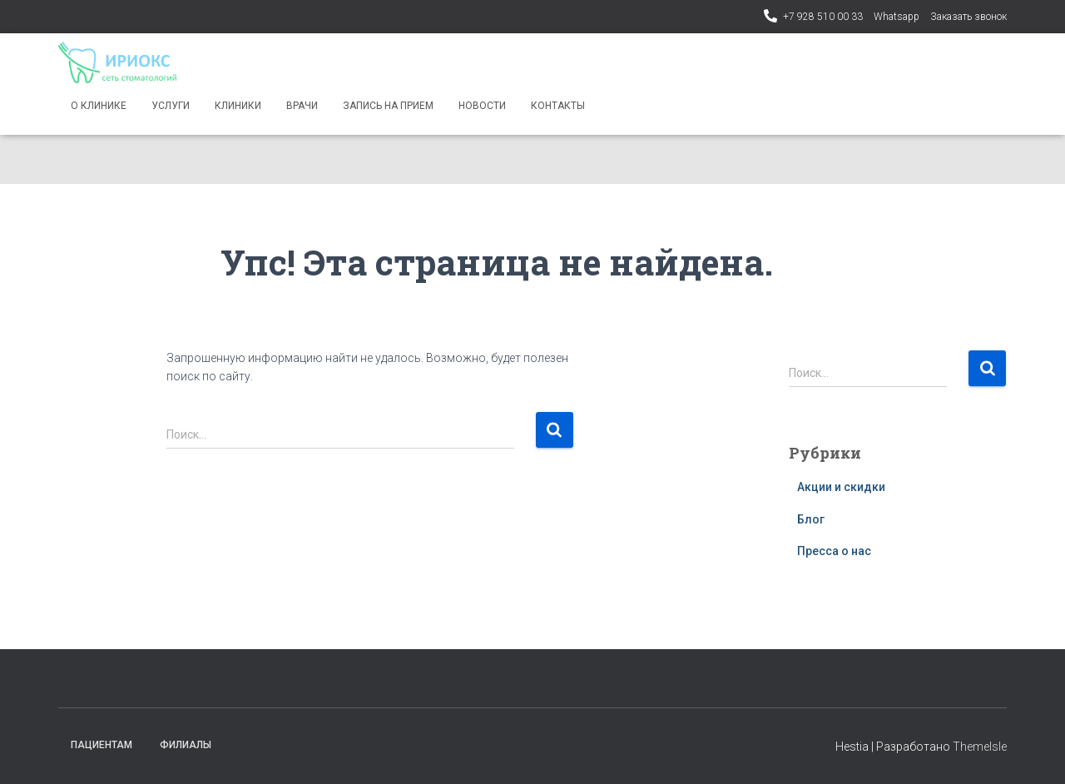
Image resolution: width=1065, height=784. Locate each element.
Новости (482, 106)
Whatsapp (896, 16)
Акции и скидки (841, 487)
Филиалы (185, 745)
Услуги (170, 106)
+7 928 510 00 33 (823, 16)
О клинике (98, 106)
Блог (811, 519)
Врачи (302, 106)
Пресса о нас (834, 551)
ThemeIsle (980, 746)
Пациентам (101, 745)
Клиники (238, 106)
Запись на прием (388, 106)
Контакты (558, 106)
